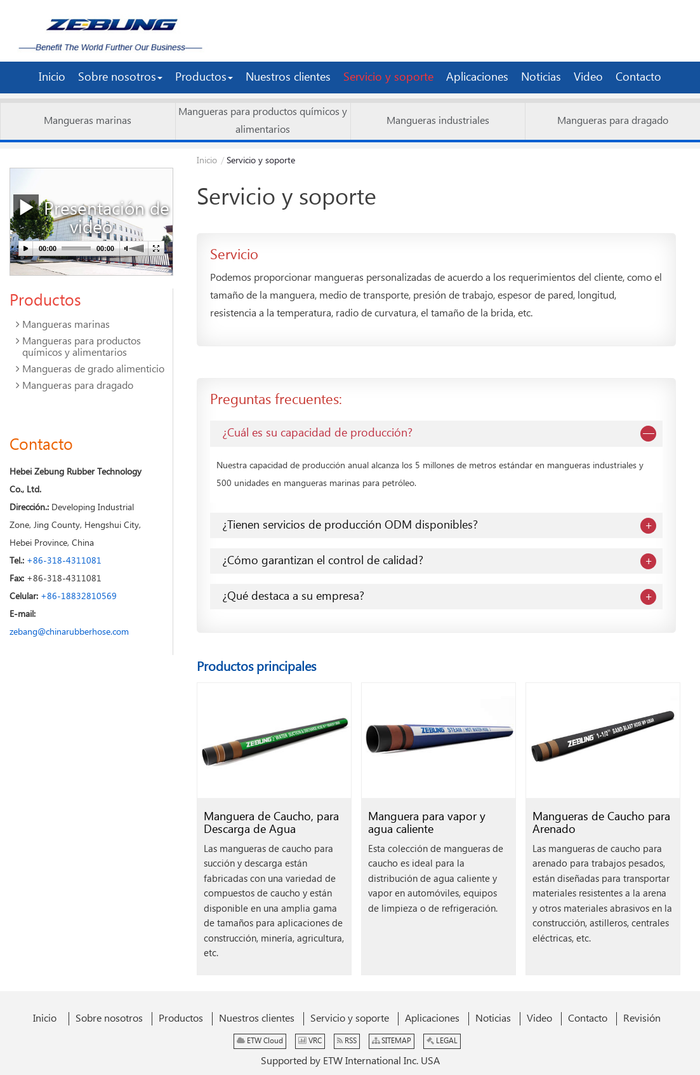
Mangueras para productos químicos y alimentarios (262, 121)
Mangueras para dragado (612, 121)
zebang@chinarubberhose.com (69, 632)
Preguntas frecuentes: (276, 400)
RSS (347, 1041)
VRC (310, 1041)
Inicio (207, 160)
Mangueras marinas (87, 121)
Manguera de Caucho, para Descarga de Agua (271, 823)
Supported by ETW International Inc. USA (350, 1061)
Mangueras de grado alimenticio (93, 369)
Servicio (234, 255)
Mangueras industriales (437, 121)
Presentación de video (91, 217)
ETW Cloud (260, 1041)
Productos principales (256, 667)
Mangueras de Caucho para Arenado (601, 823)
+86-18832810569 (79, 596)
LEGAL (442, 1041)
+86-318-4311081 (64, 561)
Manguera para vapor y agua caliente (426, 823)
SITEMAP (391, 1041)
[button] (120, 77)
